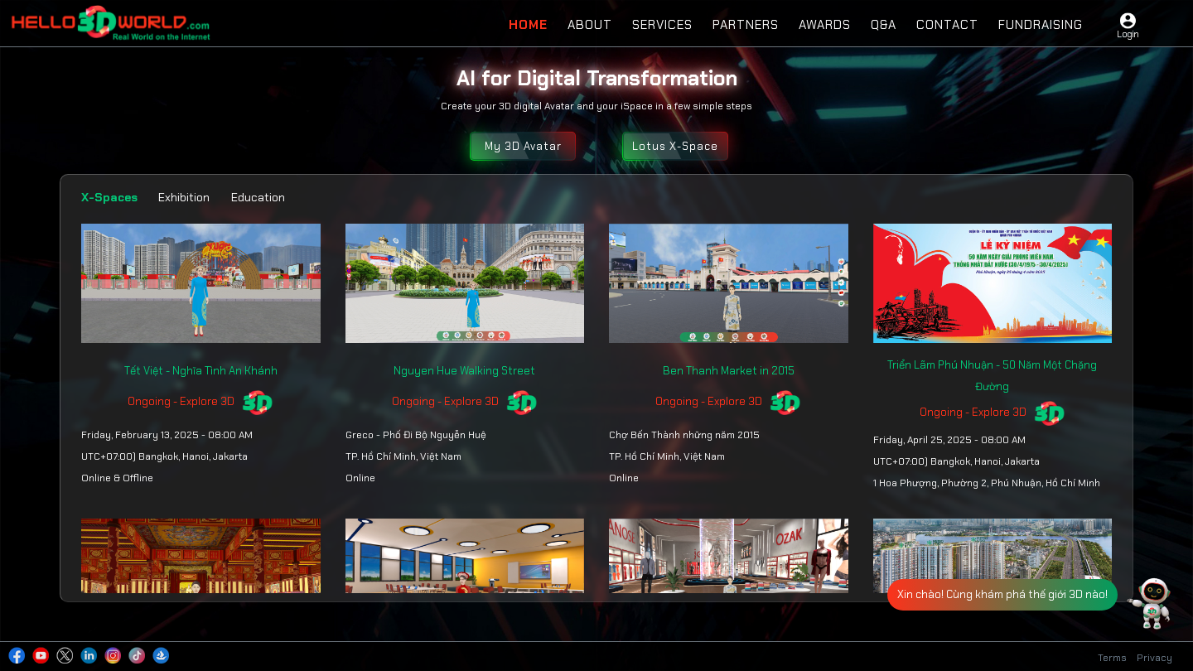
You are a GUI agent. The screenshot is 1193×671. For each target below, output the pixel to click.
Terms (1112, 657)
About (590, 25)
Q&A (883, 25)
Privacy (1154, 657)
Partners (745, 25)
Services (662, 25)
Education (258, 197)
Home (528, 25)
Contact (947, 25)
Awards (825, 25)
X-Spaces (109, 197)
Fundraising (1040, 25)
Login (1127, 34)
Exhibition (184, 197)
